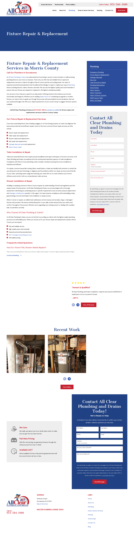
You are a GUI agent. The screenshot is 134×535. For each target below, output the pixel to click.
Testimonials (59, 4)
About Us (91, 472)
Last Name (94, 145)
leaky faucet (45, 97)
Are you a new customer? (98, 171)
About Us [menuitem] (62, 10)
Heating (90, 484)
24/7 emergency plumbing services (20, 235)
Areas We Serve (46, 4)
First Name (94, 139)
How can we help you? (97, 177)
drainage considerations (17, 193)
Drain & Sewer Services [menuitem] (86, 10)
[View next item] (78, 289)
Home (90, 468)
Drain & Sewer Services (95, 480)
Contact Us (91, 492)
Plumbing (91, 476)
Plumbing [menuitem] (72, 10)
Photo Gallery (70, 4)
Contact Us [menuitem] (109, 10)
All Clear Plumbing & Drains (17, 77)
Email (92, 158)
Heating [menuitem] (99, 10)
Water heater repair (15, 147)
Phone (92, 152)
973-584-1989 (118, 4)
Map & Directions (42, 474)
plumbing (72, 85)
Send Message (97, 211)
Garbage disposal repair (16, 144)
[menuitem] (97, 72)
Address (93, 164)
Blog (89, 496)
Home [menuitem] (54, 10)
